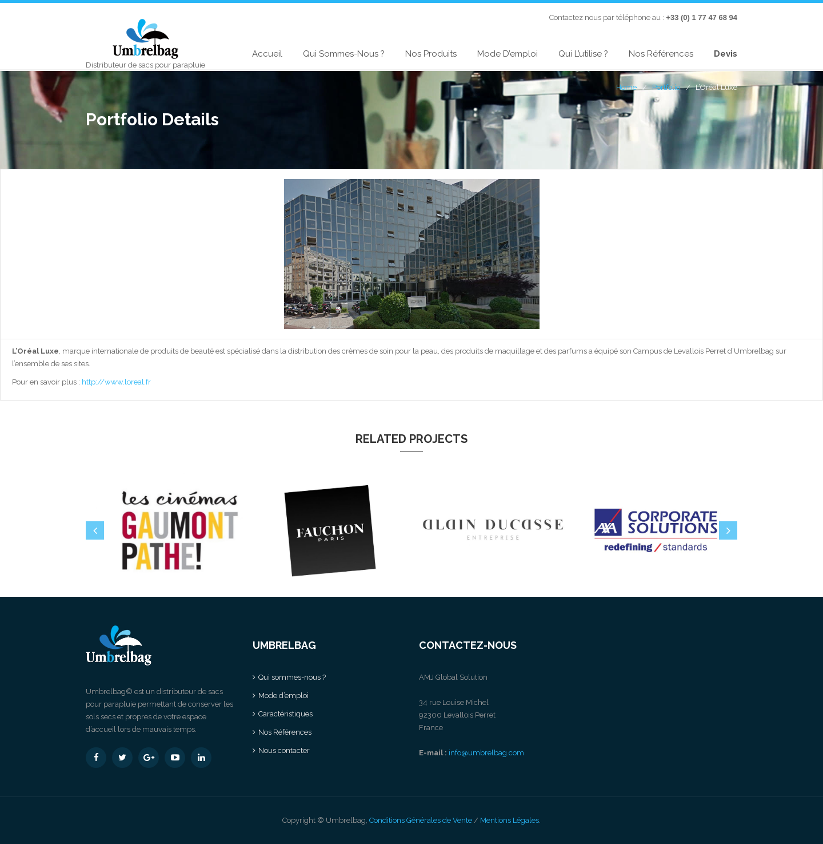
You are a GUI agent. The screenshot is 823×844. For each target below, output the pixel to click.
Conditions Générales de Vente (420, 820)
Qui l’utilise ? (583, 54)
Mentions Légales (509, 820)
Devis (725, 54)
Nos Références (661, 54)
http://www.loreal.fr (116, 382)
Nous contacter (284, 750)
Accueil (267, 54)
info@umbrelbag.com (486, 752)
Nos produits (431, 54)
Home (626, 87)
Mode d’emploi (507, 54)
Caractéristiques (285, 714)
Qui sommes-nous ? (344, 54)
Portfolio (666, 87)
